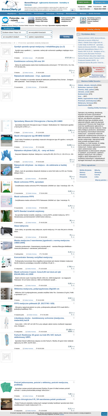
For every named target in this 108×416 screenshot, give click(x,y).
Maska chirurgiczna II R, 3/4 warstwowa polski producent (39, 399)
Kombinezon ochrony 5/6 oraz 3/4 (29, 61)
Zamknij (104, 414)
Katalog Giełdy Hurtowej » (97, 108)
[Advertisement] (44, 104)
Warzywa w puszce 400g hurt (88, 40)
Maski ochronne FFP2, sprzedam (29, 182)
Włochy (97, 170)
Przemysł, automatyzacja (87, 101)
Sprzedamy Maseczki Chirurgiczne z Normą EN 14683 (38, 121)
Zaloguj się (100, 2)
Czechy (97, 174)
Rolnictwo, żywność (85, 87)
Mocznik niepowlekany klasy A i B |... (91, 49)
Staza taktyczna (21, 226)
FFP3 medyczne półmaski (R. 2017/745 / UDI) (34, 303)
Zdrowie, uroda (83, 92)
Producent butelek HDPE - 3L (88, 60)
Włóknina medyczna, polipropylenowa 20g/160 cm (36, 289)
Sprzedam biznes (25, 13)
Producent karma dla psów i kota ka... (91, 62)
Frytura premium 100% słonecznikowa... (92, 38)
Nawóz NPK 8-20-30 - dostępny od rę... (92, 51)
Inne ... (80, 96)
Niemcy (82, 172)
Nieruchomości (71, 13)
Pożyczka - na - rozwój (16, 19)
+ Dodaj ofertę (92, 29)
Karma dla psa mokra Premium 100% (91, 58)
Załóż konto (84, 2)
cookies (62, 414)
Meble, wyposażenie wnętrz (88, 98)
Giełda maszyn (28, 58)
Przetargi (60, 13)
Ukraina (82, 174)
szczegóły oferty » (20, 22)
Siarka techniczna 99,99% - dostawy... (91, 47)
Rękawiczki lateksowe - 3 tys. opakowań (32, 76)
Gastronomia (83, 105)
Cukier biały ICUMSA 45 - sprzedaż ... (91, 45)
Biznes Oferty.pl (13, 25)
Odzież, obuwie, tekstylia (87, 85)
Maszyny (83, 13)
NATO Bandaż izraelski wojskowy (29, 211)
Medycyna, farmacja (85, 103)
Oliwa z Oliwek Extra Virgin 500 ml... (90, 42)
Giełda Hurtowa (94, 13)
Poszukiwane (39, 13)
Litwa (96, 177)
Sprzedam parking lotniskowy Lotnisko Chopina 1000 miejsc (41, 19)
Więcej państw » (101, 180)
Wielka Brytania (85, 170)
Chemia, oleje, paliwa (86, 89)
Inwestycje (50, 13)
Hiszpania (83, 177)
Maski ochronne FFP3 (24, 197)
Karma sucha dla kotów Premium (89, 54)
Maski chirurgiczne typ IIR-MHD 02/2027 (32, 136)
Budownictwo (83, 94)
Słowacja (97, 172)
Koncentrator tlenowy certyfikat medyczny (33, 257)
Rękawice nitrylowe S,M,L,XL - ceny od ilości (34, 150)
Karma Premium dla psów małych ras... (92, 56)
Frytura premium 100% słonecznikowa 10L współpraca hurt (68, 19)
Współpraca (11, 13)
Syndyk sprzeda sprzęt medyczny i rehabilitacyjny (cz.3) (39, 47)
